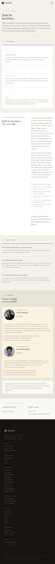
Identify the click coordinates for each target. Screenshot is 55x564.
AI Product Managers (9, 501)
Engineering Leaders (9, 491)
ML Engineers (7, 472)
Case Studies (7, 511)
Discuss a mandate (7, 411)
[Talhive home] (8, 3)
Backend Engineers (9, 475)
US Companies (8, 530)
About (5, 515)
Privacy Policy (28, 556)
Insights (6, 518)
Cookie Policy (37, 556)
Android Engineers (9, 482)
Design (6, 462)
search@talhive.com (10, 542)
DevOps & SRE (8, 484)
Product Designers (9, 503)
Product (6, 460)
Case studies (32, 411)
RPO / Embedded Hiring (10, 450)
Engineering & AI (8, 458)
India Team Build (8, 448)
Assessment (7, 513)
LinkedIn (19, 316)
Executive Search (9, 446)
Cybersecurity (8, 486)
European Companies (10, 532)
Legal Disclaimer (47, 556)
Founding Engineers (9, 489)
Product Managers (9, 498)
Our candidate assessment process (39, 414)
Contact (6, 522)
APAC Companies (8, 534)
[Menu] (51, 3)
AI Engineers (7, 470)
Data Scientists (8, 479)
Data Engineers (8, 477)
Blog (5, 520)
